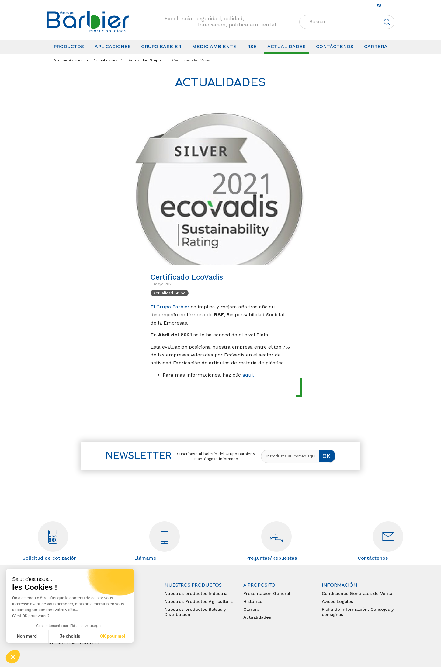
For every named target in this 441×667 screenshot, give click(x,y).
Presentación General (266, 593)
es (379, 5)
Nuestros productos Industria (196, 593)
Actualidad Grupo (169, 292)
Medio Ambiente (214, 46)
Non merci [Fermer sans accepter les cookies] (27, 636)
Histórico (252, 601)
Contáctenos (334, 46)
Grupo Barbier (161, 46)
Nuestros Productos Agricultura (199, 601)
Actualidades (286, 46)
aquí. (248, 375)
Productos (69, 46)
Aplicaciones (113, 46)
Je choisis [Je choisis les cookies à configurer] (70, 636)
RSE (252, 46)
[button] (12, 656)
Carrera (375, 46)
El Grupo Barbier (170, 307)
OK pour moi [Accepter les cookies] (112, 636)
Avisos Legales (337, 601)
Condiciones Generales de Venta (357, 593)
